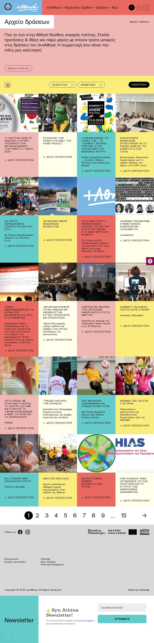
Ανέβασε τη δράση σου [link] (18, 68)
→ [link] (144, 515)
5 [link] (65, 515)
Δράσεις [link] (102, 7)
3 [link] (46, 515)
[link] (150, 261)
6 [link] (75, 515)
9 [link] (103, 515)
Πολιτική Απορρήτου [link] (52, 564)
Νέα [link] (115, 7)
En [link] (139, 7)
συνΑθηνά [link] (54, 7)
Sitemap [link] (45, 559)
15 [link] (124, 515)
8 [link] (94, 515)
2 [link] (37, 515)
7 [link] (84, 515)
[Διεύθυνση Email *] (122, 607)
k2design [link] (144, 589)
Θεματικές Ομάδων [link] (78, 7)
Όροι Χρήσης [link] (48, 561)
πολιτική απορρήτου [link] (85, 620)
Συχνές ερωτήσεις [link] (15, 561)
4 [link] (56, 515)
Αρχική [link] (133, 21)
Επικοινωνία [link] (11, 559)
